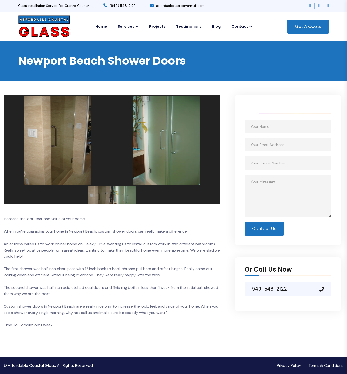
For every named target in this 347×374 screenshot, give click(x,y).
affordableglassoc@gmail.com (180, 5)
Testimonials (188, 26)
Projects (157, 26)
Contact (239, 26)
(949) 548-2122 (122, 5)
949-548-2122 (269, 289)
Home (101, 26)
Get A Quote (308, 26)
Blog (216, 26)
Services (126, 26)
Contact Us (264, 228)
